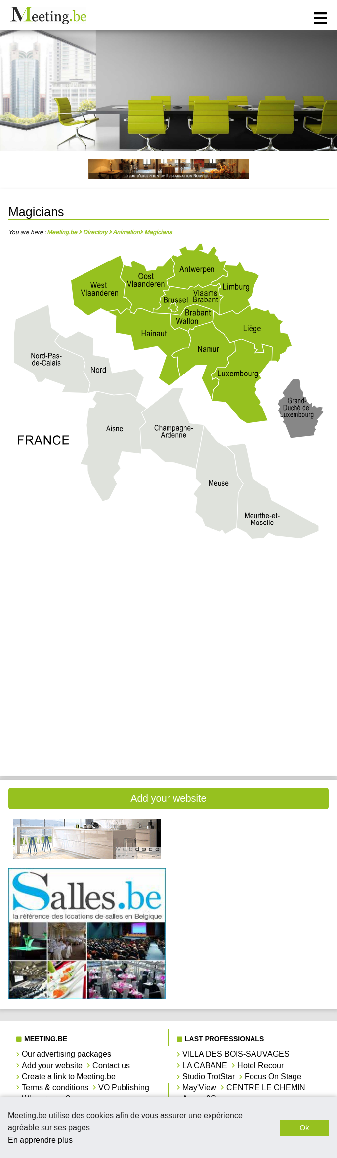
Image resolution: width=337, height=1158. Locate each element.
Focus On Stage (273, 1076)
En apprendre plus (40, 1140)
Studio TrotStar (208, 1076)
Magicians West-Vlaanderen (87, 742)
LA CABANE (204, 1065)
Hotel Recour (260, 1065)
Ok (304, 1127)
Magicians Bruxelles (87, 608)
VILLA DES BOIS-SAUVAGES (236, 1054)
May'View (199, 1088)
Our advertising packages (66, 1054)
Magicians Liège (86, 642)
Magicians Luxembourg (87, 675)
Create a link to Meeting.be (69, 1076)
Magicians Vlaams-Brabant (250, 708)
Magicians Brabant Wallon (250, 575)
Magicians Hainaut (250, 608)
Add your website (168, 798)
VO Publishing (123, 1088)
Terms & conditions (55, 1088)
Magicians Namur (250, 675)
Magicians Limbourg (250, 642)
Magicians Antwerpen (86, 575)
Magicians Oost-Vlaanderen (86, 708)
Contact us (111, 1065)
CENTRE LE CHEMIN (265, 1088)
